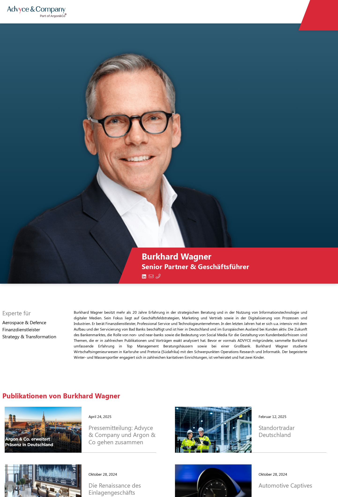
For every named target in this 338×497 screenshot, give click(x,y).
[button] (10, 486)
